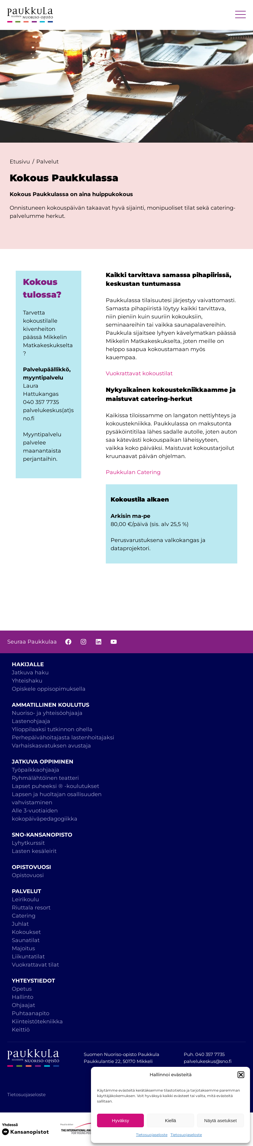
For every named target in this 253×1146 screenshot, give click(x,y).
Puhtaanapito (30, 1013)
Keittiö (21, 1029)
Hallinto (22, 997)
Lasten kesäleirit (34, 851)
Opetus (22, 989)
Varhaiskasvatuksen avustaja (51, 745)
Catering (23, 915)
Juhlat (20, 924)
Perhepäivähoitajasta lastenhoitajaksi (63, 737)
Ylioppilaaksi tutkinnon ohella (52, 729)
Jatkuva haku (30, 672)
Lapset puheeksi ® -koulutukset (55, 786)
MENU (240, 15)
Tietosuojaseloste (151, 1134)
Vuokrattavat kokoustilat (139, 373)
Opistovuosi (28, 875)
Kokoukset (26, 932)
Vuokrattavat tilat (35, 964)
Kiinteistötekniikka (37, 1021)
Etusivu (20, 161)
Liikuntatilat (28, 956)
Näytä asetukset (220, 1120)
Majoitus (23, 948)
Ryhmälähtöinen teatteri (46, 778)
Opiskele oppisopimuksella (49, 689)
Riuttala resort (31, 907)
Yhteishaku (27, 680)
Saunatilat (26, 940)
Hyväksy (120, 1120)
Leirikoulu (25, 899)
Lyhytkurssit (28, 843)
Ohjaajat (23, 1005)
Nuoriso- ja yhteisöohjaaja (47, 713)
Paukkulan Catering (133, 472)
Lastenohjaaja (31, 721)
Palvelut (47, 161)
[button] (241, 1075)
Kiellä (170, 1120)
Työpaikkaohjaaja (35, 770)
